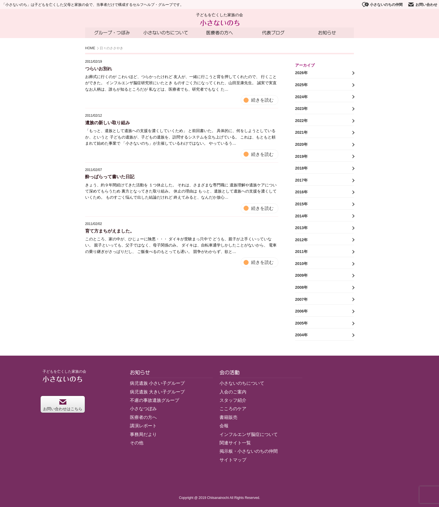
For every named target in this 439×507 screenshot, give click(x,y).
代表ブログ (273, 32)
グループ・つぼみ (112, 32)
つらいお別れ (98, 68)
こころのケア (233, 409)
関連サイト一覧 (235, 442)
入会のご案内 (233, 391)
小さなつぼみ (143, 409)
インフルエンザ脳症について (249, 434)
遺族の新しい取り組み (107, 122)
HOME (90, 48)
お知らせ (327, 32)
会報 (224, 425)
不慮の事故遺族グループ (154, 400)
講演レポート (143, 425)
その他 (136, 442)
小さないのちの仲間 (382, 4)
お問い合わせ (422, 4)
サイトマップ (233, 459)
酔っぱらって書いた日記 (109, 176)
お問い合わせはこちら (62, 405)
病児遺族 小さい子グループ (157, 383)
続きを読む (262, 100)
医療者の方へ (219, 32)
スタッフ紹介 (233, 400)
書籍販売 (228, 417)
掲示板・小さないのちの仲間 (249, 451)
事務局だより (143, 434)
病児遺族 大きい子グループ (157, 391)
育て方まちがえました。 (109, 231)
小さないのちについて (165, 32)
